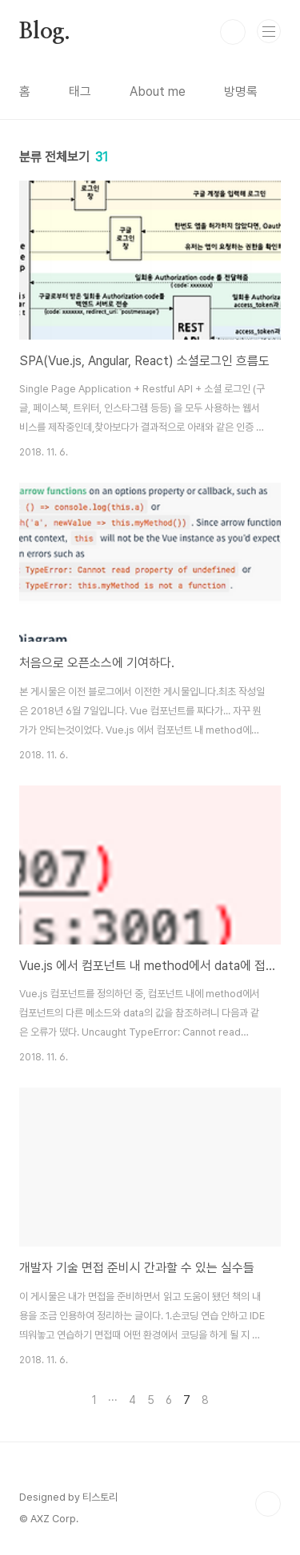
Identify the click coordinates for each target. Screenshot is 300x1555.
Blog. (44, 32)
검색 (233, 32)
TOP (268, 1504)
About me (158, 91)
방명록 (241, 91)
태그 (80, 91)
